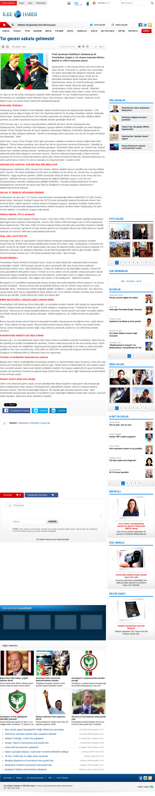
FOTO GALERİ (116, 218)
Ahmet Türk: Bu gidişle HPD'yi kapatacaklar (135, 128)
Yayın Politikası (62, 778)
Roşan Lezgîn (126, 320)
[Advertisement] (97, 16)
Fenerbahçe (34, 423)
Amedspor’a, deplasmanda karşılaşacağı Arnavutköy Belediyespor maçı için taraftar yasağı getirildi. (88, 682)
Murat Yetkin (126, 423)
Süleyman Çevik (126, 296)
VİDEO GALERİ (116, 364)
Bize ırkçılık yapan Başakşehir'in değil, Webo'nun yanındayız (34, 729)
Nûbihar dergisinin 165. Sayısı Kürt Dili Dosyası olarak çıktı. (131, 630)
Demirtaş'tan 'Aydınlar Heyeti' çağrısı (135, 137)
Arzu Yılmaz (126, 447)
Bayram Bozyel (126, 333)
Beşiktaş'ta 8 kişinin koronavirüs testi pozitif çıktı (28, 765)
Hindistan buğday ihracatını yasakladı (134, 118)
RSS (50, 778)
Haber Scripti (143, 787)
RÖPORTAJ (115, 491)
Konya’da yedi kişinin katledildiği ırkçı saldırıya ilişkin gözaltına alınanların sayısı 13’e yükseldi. (131, 580)
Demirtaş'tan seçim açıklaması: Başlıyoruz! (136, 109)
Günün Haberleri (8, 3)
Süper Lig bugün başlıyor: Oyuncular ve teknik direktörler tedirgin (36, 751)
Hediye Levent (126, 459)
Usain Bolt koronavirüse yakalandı (21, 747)
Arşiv (30, 3)
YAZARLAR (115, 289)
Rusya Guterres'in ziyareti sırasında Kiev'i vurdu (133, 147)
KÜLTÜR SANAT (117, 593)
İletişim (19, 778)
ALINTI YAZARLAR (118, 416)
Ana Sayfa (8, 778)
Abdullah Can (126, 345)
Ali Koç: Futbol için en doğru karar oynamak (26, 756)
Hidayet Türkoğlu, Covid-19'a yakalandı (24, 738)
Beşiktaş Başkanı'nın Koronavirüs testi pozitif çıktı (29, 760)
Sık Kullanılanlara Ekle (35, 778)
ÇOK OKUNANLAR (118, 271)
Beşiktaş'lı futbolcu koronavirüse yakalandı (25, 769)
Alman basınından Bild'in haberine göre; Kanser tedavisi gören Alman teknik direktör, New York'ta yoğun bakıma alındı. (17, 682)
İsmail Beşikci (126, 471)
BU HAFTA (131, 281)
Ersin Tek (126, 308)
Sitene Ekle (40, 3)
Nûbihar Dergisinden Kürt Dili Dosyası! (37, 25)
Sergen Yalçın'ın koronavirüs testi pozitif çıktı (27, 743)
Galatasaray (23, 423)
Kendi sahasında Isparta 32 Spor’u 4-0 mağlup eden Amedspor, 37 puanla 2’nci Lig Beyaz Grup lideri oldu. (17, 720)
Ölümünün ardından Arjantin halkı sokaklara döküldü (30, 734)
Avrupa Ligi (45, 423)
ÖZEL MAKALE (116, 542)
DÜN (123, 281)
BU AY (139, 281)
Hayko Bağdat (126, 435)
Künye (21, 3)
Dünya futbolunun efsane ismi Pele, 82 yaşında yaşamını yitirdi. (53, 720)
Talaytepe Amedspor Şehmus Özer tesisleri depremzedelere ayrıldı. (53, 682)
